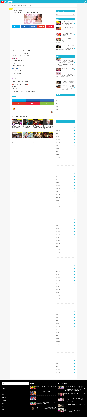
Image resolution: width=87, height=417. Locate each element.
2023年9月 (58, 205)
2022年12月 (58, 233)
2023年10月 (58, 202)
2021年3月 (58, 296)
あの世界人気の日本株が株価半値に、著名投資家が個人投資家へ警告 (65, 23)
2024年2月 (58, 190)
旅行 (73, 1)
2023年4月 (58, 220)
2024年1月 (58, 193)
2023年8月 (58, 208)
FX (51, 1)
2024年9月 (58, 169)
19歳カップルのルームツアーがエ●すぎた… (65, 69)
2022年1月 (58, 266)
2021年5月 (58, 290)
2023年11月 (58, 199)
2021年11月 (58, 272)
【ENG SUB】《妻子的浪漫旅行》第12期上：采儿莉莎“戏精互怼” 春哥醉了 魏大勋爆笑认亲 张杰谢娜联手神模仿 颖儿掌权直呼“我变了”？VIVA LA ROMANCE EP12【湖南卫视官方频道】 (65, 62)
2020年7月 (58, 318)
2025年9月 (58, 132)
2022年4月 (58, 257)
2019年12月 (58, 339)
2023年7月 (58, 211)
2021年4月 (58, 293)
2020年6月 (58, 321)
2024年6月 (58, 178)
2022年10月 (58, 239)
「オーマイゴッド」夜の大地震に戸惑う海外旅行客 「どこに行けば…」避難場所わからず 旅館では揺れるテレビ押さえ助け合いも (65, 48)
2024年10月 (58, 166)
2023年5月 (58, 217)
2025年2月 (58, 153)
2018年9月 (58, 360)
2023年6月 (58, 214)
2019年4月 (58, 354)
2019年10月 (58, 345)
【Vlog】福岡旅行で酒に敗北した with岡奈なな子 (65, 81)
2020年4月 (58, 327)
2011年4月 (58, 370)
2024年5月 (58, 181)
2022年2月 (58, 263)
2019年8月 (58, 348)
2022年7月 (58, 248)
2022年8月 (58, 245)
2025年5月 (58, 144)
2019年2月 (58, 357)
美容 (78, 1)
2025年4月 (58, 147)
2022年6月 (58, 251)
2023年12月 (58, 196)
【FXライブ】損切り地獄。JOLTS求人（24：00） (64, 34)
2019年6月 (58, 351)
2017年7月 (58, 363)
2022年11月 (58, 236)
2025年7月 (58, 138)
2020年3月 (58, 330)
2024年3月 (58, 187)
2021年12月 (58, 269)
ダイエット (62, 1)
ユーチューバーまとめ (74, 415)
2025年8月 (58, 135)
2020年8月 (58, 315)
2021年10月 (58, 275)
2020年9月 (58, 312)
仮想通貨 (68, 1)
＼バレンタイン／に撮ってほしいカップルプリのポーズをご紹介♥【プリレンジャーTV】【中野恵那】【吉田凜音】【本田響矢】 (65, 75)
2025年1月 (58, 156)
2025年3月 (58, 150)
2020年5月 (58, 324)
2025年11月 (58, 126)
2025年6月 (58, 141)
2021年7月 (58, 284)
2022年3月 (58, 260)
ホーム (48, 1)
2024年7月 (58, 175)
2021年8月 (58, 281)
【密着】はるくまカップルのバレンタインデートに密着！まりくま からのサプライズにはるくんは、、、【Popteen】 (65, 87)
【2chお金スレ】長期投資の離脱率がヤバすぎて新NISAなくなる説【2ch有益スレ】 (64, 40)
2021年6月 (58, 287)
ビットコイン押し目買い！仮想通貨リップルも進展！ (65, 29)
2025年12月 (58, 123)
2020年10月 (58, 309)
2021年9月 (58, 278)
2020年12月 (58, 303)
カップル (56, 1)
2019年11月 (58, 342)
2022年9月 (58, 242)
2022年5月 (58, 254)
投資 (82, 1)
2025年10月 (58, 129)
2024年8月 (58, 172)
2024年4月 (58, 184)
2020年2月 (58, 333)
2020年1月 (58, 336)
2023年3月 (58, 223)
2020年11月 (58, 306)
